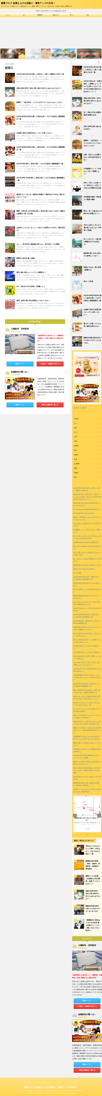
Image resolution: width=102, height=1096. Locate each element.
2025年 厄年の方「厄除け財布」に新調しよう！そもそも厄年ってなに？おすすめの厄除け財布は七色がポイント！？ (93, 86)
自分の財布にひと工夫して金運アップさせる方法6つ (87, 778)
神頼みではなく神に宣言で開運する (84, 569)
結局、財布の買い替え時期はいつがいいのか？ (33, 300)
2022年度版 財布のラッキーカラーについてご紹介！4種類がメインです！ (86, 628)
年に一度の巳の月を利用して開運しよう (30, 286)
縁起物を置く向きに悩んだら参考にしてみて (87, 565)
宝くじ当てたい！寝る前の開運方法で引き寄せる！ (92, 241)
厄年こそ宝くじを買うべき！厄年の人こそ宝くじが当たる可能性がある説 (92, 185)
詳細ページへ (20, 364)
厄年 (87, 15)
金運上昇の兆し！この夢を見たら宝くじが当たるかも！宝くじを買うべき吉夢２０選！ (87, 723)
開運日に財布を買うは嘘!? (25, 258)
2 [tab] (87, 835)
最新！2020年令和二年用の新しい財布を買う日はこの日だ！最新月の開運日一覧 (86, 691)
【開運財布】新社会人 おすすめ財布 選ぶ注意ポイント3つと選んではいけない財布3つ (86, 738)
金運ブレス (56, 15)
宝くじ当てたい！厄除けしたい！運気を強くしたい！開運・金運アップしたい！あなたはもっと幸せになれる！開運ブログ (51, 1090)
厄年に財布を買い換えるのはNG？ (84, 513)
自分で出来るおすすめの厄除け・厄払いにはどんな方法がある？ (87, 635)
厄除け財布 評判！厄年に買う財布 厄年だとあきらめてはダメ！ (39, 88)
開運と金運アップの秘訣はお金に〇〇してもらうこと (87, 744)
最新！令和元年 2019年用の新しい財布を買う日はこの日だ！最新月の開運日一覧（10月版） (86, 770)
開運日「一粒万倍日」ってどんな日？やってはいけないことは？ (39, 102)
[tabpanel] (87, 814)
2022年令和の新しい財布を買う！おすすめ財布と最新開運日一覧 (39, 164)
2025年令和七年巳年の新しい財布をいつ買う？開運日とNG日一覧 (40, 74)
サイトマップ (58, 1082)
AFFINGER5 (72, 1093)
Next (99, 815)
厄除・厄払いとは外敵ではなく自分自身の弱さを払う (92, 157)
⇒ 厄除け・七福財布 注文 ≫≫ (50, 364)
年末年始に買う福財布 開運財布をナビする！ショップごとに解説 (86, 756)
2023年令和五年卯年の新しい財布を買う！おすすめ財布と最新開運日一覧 (86, 616)
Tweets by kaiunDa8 (80, 407)
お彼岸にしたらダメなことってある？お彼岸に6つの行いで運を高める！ (87, 790)
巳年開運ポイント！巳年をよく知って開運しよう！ (92, 171)
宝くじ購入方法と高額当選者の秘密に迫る (86, 509)
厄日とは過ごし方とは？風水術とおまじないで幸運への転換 (92, 227)
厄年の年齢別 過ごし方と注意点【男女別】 (86, 652)
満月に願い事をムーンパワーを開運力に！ (31, 272)
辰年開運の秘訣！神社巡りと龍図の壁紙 (85, 542)
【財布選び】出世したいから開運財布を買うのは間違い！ (87, 750)
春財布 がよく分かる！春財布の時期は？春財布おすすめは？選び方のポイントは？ (86, 697)
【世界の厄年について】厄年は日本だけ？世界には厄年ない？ (87, 670)
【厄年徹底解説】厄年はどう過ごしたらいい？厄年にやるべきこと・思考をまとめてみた (87, 677)
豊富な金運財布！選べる (50, 405)
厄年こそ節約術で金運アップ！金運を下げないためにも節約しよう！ (87, 641)
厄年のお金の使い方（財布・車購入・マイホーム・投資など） (87, 657)
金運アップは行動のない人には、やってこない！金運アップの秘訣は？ (87, 716)
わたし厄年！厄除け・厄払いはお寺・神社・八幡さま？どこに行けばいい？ (87, 664)
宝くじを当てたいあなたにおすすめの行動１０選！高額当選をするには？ (87, 603)
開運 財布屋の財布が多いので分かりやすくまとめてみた (93, 340)
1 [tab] (85, 835)
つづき (87, 828)
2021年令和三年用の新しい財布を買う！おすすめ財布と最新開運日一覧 (86, 685)
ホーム (8, 15)
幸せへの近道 (88, 281)
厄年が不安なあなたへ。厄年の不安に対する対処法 (87, 609)
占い (24, 15)
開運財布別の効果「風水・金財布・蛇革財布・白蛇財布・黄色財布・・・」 (86, 784)
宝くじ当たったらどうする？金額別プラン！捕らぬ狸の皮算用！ (87, 710)
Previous (75, 815)
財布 (66, 1082)
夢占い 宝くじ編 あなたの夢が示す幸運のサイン (86, 547)
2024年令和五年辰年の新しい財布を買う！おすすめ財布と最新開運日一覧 (93, 298)
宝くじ (72, 15)
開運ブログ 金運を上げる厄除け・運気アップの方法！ (28, 3)
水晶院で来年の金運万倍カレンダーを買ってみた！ (34, 133)
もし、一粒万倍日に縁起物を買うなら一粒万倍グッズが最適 (37, 244)
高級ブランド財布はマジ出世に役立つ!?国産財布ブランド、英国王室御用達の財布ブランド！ (87, 730)
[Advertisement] (51, 32)
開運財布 (40, 15)
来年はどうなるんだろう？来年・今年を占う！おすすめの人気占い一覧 (86, 704)
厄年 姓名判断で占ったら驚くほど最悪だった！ (86, 647)
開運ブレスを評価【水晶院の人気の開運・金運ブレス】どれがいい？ (87, 763)
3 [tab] (89, 835)
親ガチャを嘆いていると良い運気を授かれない (87, 590)
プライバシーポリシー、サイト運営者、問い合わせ (38, 1082)
